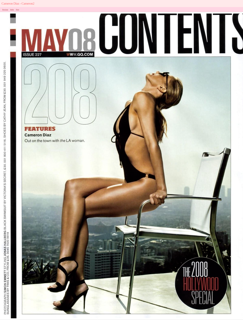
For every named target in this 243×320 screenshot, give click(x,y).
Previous (5, 9)
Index (12, 9)
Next (17, 9)
